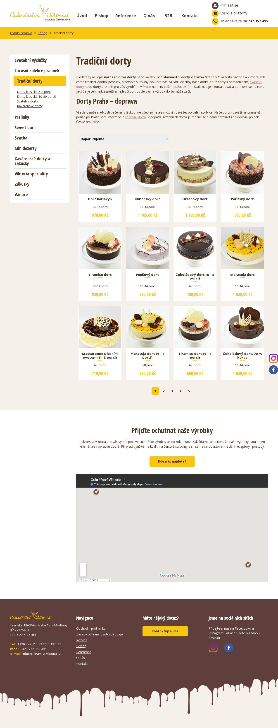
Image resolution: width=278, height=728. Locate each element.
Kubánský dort (147, 199)
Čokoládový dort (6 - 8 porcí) (195, 276)
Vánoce (21, 194)
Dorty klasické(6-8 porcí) (34, 92)
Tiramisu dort (100, 275)
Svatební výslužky (31, 60)
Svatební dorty (27, 101)
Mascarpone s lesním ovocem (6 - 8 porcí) (100, 355)
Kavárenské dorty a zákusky (32, 161)
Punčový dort (147, 275)
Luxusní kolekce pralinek (37, 70)
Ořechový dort (195, 199)
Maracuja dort (242, 275)
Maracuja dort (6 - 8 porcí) (147, 355)
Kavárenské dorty (30, 106)
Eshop (42, 33)
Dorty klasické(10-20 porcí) (36, 96)
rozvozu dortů (135, 117)
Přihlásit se (225, 5)
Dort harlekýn (100, 199)
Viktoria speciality (31, 174)
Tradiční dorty (30, 81)
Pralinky (22, 117)
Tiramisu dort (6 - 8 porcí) (194, 355)
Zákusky (22, 184)
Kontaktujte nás (165, 631)
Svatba (21, 138)
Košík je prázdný (229, 13)
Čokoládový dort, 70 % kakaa (242, 355)
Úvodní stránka (21, 33)
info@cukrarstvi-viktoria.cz (41, 653)
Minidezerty (26, 148)
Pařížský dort (242, 199)
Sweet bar (24, 127)
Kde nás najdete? (172, 461)
